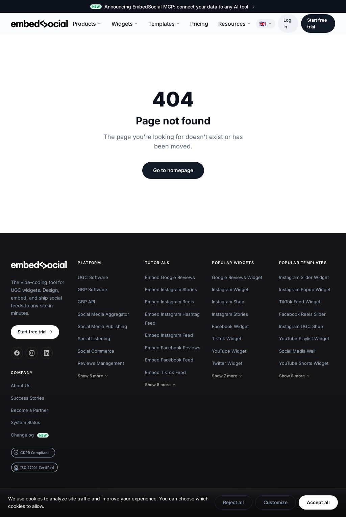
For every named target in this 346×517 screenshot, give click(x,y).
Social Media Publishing (102, 326)
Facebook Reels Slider (302, 314)
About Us (20, 385)
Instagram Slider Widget (304, 277)
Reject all (233, 502)
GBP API (86, 301)
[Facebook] (17, 353)
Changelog (30, 435)
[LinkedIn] (47, 353)
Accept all (318, 502)
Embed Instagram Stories (171, 289)
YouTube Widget (229, 351)
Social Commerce (96, 351)
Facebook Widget (230, 326)
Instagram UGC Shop (301, 326)
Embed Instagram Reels (169, 301)
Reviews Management (101, 363)
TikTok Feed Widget (299, 301)
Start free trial (317, 23)
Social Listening (94, 338)
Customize (276, 502)
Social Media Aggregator (103, 314)
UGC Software (93, 277)
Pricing (199, 23)
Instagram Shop (228, 301)
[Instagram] (32, 353)
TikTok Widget (226, 338)
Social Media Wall (297, 351)
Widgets (125, 23)
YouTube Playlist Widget (304, 338)
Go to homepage (173, 170)
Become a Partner (29, 410)
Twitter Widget (227, 363)
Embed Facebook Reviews (172, 347)
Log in (287, 23)
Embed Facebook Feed (169, 359)
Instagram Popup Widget (304, 289)
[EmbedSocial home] (39, 24)
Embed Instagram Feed (169, 335)
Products (87, 23)
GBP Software (92, 289)
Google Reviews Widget (237, 277)
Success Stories (27, 398)
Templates (164, 23)
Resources (234, 23)
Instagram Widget (230, 289)
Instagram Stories (230, 314)
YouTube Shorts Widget (303, 363)
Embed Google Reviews (170, 277)
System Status (25, 422)
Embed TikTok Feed (165, 372)
